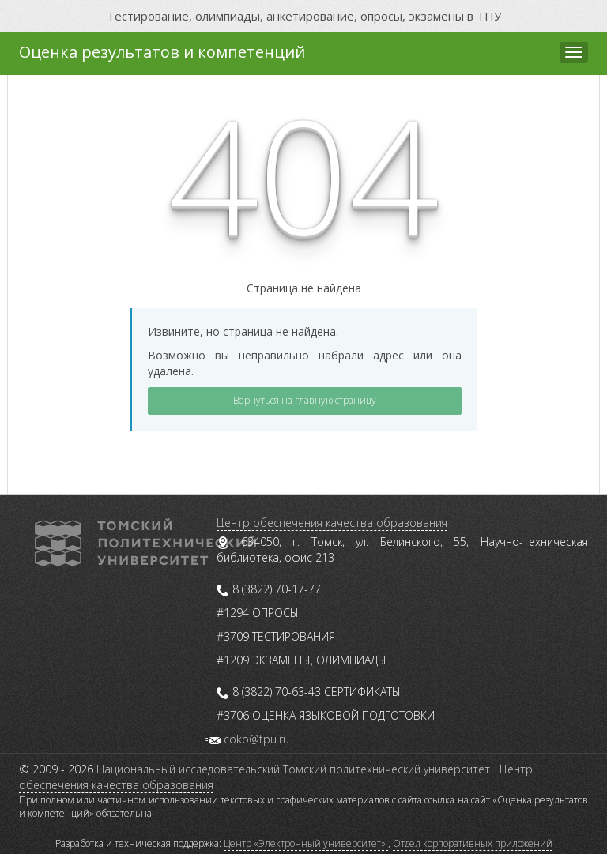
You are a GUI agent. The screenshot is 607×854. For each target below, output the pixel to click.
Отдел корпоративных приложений (472, 843)
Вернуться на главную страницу (304, 400)
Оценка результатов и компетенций (162, 51)
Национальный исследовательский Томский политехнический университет (293, 769)
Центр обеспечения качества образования (332, 522)
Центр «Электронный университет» (306, 843)
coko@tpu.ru (256, 739)
